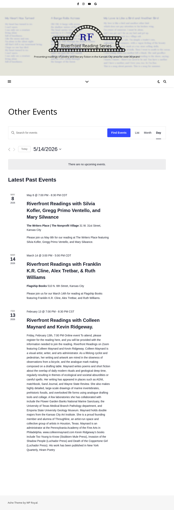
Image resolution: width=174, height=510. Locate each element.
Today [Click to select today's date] (24, 149)
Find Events (118, 132)
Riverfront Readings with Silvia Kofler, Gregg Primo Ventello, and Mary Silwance (63, 210)
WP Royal (32, 502)
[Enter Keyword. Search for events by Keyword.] (57, 133)
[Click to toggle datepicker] (47, 149)
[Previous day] (9, 149)
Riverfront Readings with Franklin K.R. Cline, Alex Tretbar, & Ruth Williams (64, 270)
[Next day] (14, 149)
